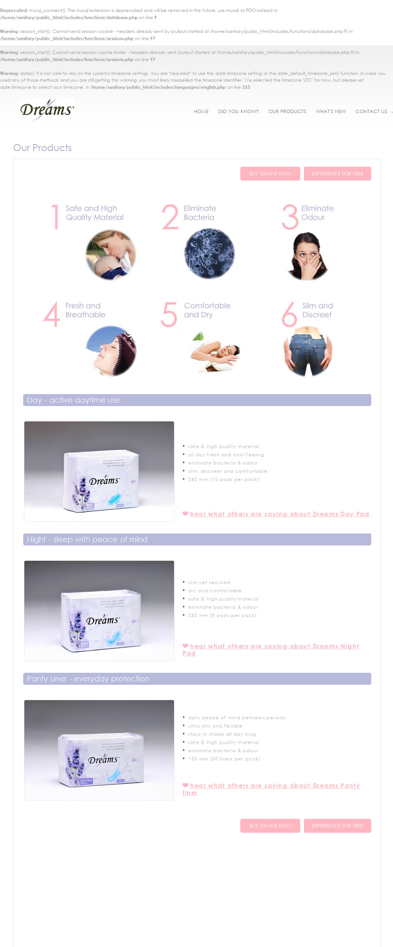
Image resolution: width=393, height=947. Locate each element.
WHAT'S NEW (330, 111)
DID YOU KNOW (238, 111)
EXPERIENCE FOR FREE (337, 173)
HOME (201, 111)
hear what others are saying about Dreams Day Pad (280, 513)
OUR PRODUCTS (287, 111)
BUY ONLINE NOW (270, 173)
